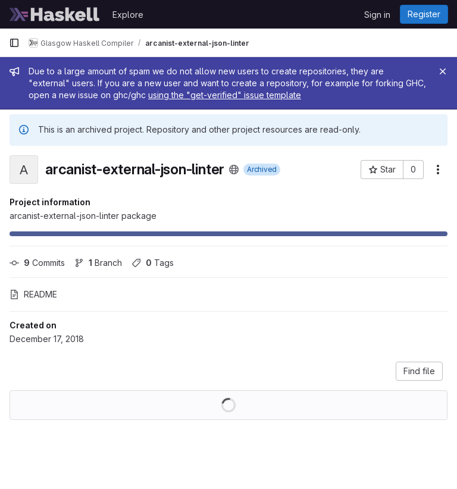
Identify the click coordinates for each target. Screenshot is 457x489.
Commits (37, 263)
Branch (98, 263)
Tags (153, 263)
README (33, 294)
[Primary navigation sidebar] (14, 42)
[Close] (443, 71)
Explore (127, 15)
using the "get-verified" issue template (224, 95)
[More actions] (437, 169)
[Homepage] (55, 14)
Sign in (377, 15)
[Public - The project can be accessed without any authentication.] (234, 169)
